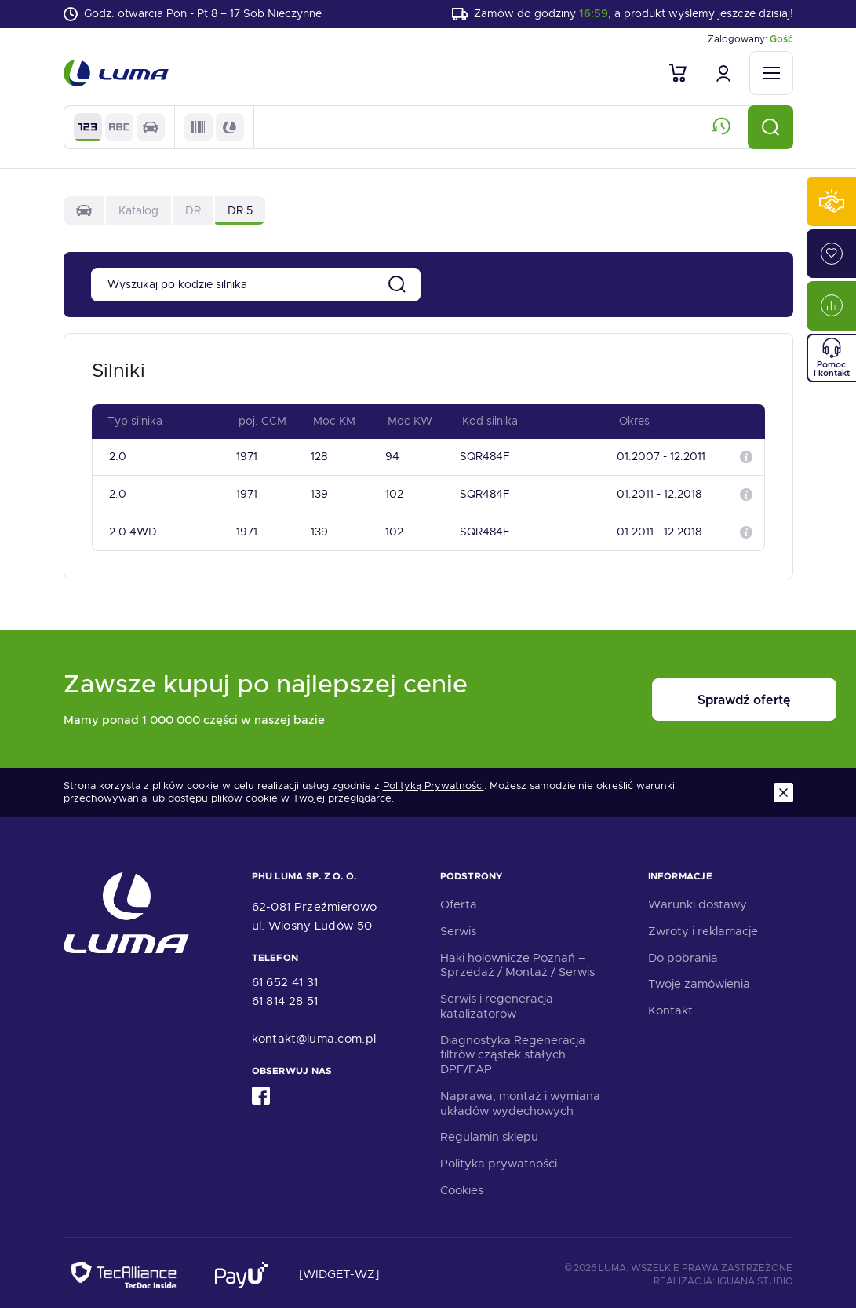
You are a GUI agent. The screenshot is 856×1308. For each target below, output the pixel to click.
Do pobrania (683, 953)
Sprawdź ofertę (696, 695)
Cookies (461, 1185)
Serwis (458, 926)
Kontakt (670, 1006)
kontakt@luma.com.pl (314, 1035)
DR (193, 212)
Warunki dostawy (697, 900)
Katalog (138, 212)
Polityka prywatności (498, 1159)
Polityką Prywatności (433, 781)
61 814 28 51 (285, 997)
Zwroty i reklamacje (703, 926)
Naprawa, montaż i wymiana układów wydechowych (520, 1098)
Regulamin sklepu (489, 1133)
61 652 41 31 (285, 978)
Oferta (458, 900)
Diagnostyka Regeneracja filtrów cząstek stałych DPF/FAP (512, 1050)
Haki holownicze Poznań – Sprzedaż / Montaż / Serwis (517, 960)
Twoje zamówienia (699, 980)
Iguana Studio (755, 1276)
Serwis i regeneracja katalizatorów (496, 1001)
